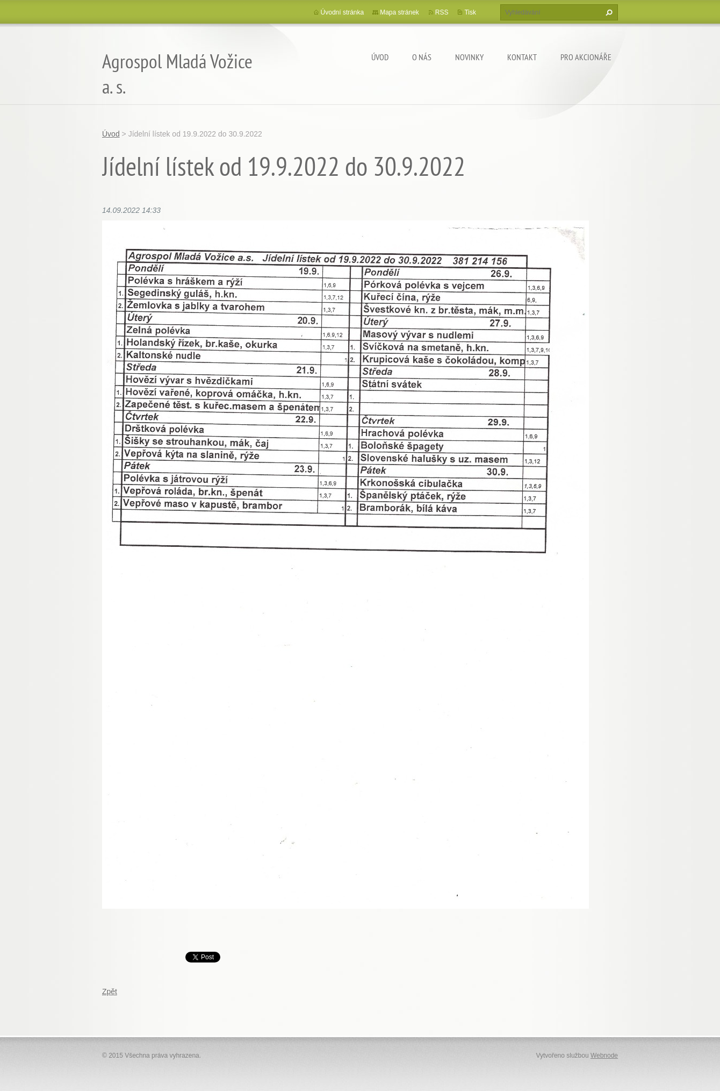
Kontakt (522, 57)
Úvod (379, 57)
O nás (421, 57)
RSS (442, 12)
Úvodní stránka (342, 12)
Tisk (470, 12)
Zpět (109, 991)
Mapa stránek (399, 12)
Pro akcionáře (585, 57)
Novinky (469, 57)
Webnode (604, 1055)
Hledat (608, 12)
